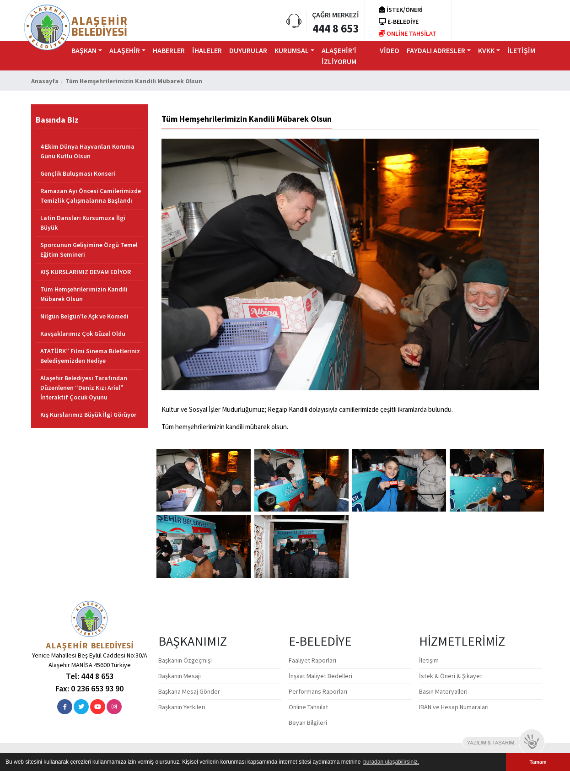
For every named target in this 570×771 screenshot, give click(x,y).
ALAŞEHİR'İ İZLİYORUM (339, 56)
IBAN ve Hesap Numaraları (454, 707)
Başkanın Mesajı (179, 676)
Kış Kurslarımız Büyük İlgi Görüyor (88, 414)
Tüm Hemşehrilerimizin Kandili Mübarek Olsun (84, 294)
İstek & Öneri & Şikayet (450, 676)
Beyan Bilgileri (308, 722)
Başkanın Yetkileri (181, 707)
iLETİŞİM (521, 50)
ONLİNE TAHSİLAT (407, 33)
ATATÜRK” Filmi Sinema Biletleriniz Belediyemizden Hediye (90, 356)
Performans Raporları (318, 691)
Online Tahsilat (308, 707)
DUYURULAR (248, 50)
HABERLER (169, 50)
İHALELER (207, 50)
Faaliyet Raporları (312, 660)
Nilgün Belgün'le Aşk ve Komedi (84, 316)
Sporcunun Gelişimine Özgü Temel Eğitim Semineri (89, 250)
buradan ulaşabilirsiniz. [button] (391, 762)
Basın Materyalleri (443, 691)
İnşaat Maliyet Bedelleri (320, 676)
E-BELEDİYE (399, 21)
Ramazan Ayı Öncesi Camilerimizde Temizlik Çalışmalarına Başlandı (90, 196)
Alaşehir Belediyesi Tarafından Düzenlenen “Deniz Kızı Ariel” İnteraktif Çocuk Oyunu (83, 387)
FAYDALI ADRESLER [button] (436, 50)
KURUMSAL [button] (291, 50)
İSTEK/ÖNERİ (401, 9)
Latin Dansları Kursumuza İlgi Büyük (82, 223)
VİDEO (389, 50)
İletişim (429, 660)
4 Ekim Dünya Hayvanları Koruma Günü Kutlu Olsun (87, 151)
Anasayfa (45, 81)
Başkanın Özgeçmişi (185, 660)
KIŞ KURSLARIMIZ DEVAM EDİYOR (85, 272)
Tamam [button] (537, 762)
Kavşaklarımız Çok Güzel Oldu (82, 333)
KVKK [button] (486, 50)
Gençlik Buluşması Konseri (77, 173)
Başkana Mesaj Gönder (189, 691)
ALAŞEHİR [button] (124, 50)
